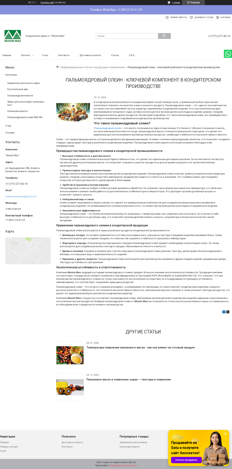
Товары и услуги (9, 446)
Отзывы (10, 132)
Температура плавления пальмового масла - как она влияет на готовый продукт (140, 347)
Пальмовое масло (17, 111)
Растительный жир (17, 89)
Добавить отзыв (203, 17)
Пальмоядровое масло (20, 95)
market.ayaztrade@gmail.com (21, 196)
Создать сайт (47, 2)
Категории (11, 74)
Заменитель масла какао (133, 442)
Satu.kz (132, 462)
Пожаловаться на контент (123, 465)
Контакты (63, 55)
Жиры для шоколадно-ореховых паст (25, 103)
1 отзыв (176, 2)
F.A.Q (131, 55)
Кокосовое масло (130, 446)
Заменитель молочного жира (23, 83)
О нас (45, 55)
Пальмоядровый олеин (107, 128)
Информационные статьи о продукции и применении (93, 67)
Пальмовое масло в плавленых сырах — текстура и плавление (128, 379)
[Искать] (164, 36)
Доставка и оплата (90, 55)
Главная (6, 55)
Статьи (115, 55)
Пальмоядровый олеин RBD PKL (25, 117)
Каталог (25, 55)
